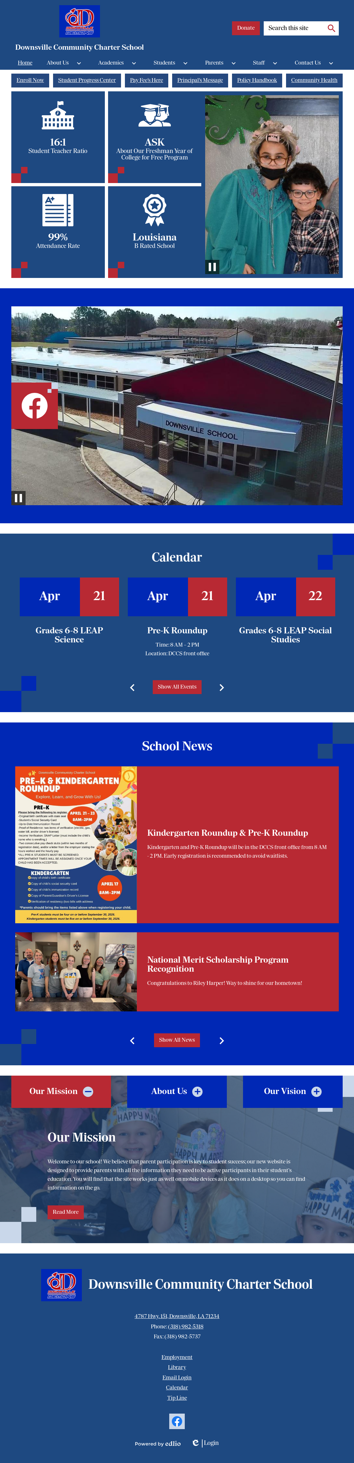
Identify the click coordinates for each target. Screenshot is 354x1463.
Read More (66, 1212)
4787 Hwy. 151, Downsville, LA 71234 (177, 1317)
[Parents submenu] (222, 63)
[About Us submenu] (65, 63)
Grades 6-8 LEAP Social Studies (285, 636)
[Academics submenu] (119, 63)
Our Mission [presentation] (53, 1091)
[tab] (61, 1092)
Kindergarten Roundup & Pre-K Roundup (227, 833)
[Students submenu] (172, 63)
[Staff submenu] (266, 63)
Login (205, 1443)
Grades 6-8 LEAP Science (69, 636)
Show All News (177, 1040)
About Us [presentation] (169, 1091)
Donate (246, 28)
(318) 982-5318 (186, 1327)
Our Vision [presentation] (285, 1091)
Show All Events (177, 687)
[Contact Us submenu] (315, 63)
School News (177, 747)
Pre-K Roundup (177, 631)
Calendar (177, 558)
